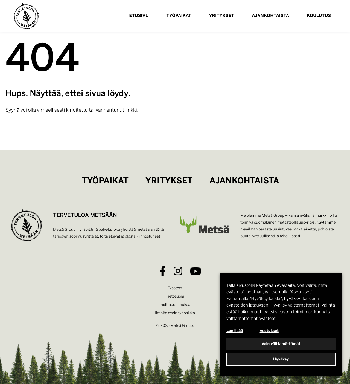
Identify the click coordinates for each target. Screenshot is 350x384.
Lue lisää (234, 330)
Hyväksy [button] (281, 359)
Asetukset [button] (269, 330)
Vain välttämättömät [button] (281, 344)
